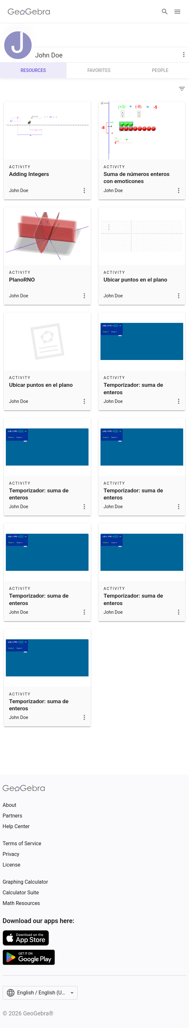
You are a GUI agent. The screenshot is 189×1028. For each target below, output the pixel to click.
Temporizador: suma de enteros (133, 388)
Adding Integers (29, 174)
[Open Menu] (177, 11)
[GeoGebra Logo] (29, 11)
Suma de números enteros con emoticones (137, 177)
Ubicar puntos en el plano (135, 279)
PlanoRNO (22, 279)
